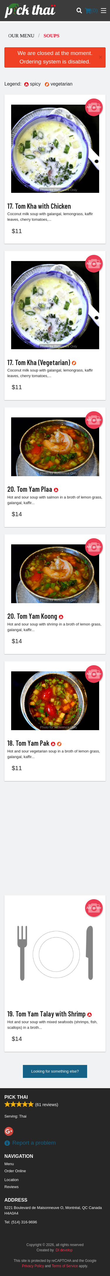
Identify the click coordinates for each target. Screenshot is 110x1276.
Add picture (94, 107)
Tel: (20, 1222)
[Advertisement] (55, 838)
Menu (9, 1164)
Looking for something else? (55, 1071)
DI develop (64, 1250)
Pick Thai (16, 1097)
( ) (91, 10)
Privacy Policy (33, 1266)
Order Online (15, 1171)
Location (11, 1180)
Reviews (11, 1187)
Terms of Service (65, 1266)
